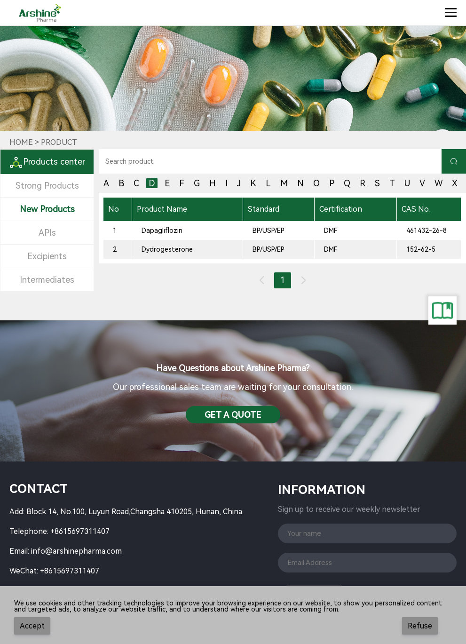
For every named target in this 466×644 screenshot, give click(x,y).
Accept (32, 625)
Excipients (47, 256)
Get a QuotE (233, 415)
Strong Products (47, 186)
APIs (47, 233)
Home (21, 142)
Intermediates (47, 280)
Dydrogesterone (167, 249)
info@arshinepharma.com (76, 551)
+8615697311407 (80, 531)
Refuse (420, 625)
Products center (47, 162)
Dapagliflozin (162, 230)
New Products (47, 209)
